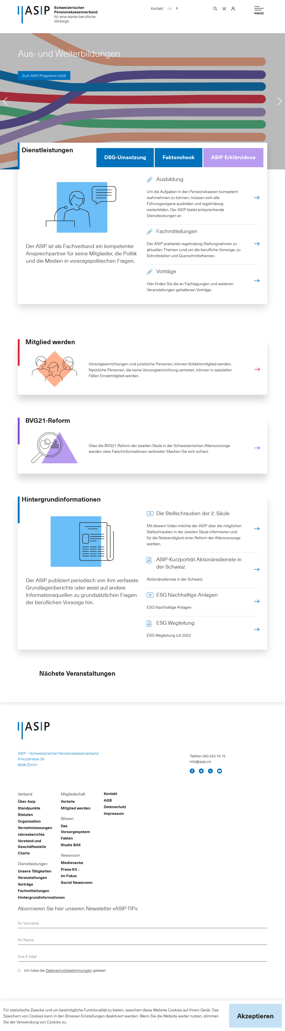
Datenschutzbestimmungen (69, 976)
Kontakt (157, 8)
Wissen (67, 825)
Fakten (67, 845)
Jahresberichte (31, 841)
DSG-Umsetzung (125, 159)
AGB (108, 806)
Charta (24, 859)
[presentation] (52, 993)
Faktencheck (179, 159)
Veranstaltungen (32, 884)
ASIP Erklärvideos (233, 159)
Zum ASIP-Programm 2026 (44, 77)
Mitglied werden (75, 814)
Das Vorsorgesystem (75, 835)
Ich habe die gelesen (65, 976)
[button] (5, 103)
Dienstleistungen (32, 870)
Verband (25, 800)
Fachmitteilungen (33, 897)
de (169, 8)
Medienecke (72, 869)
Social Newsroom (76, 889)
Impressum (114, 820)
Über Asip (26, 808)
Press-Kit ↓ (70, 875)
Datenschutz (115, 813)
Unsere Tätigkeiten (34, 877)
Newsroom (70, 862)
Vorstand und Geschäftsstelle (32, 850)
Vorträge (25, 890)
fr (177, 8)
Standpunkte (29, 814)
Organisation (29, 827)
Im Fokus (69, 882)
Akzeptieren (255, 1016)
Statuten (25, 821)
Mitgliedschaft (73, 800)
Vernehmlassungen (35, 834)
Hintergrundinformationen (41, 904)
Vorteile (68, 808)
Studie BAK (71, 851)
